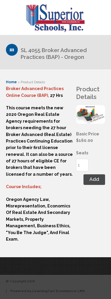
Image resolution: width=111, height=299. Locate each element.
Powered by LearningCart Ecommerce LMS (47, 291)
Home (11, 82)
